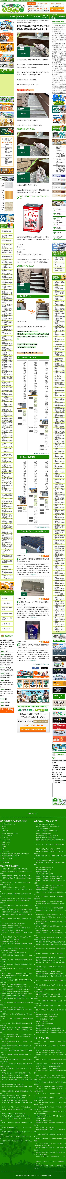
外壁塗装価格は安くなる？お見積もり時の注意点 (7, 267)
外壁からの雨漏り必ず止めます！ (44, 867)
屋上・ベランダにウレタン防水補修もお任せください (7, 526)
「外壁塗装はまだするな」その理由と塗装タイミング (7, 262)
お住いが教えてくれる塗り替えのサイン (7, 246)
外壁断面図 (5, 567)
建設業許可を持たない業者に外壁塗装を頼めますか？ (16, 853)
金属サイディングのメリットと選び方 (7, 445)
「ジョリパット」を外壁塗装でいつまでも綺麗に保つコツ (17, 1034)
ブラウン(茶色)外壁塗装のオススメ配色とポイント (60, 593)
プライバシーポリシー (7, 618)
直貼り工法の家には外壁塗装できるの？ (60, 456)
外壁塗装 (7, 77)
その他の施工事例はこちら (41, 453)
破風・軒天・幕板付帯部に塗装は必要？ (7, 379)
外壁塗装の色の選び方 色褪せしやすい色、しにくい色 (16, 875)
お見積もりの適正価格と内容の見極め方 (60, 323)
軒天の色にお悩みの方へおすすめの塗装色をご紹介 (7, 394)
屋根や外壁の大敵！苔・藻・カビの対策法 (60, 507)
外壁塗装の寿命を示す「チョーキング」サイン (7, 333)
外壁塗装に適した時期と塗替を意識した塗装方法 (7, 297)
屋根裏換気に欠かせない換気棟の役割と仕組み (7, 536)
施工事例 (12, 16)
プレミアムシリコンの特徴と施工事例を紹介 (60, 613)
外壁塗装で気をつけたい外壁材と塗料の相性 (7, 572)
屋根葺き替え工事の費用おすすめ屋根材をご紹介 (7, 277)
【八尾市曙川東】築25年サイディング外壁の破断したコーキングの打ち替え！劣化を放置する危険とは (59, 37)
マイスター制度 (6, 840)
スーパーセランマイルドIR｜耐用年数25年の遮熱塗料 (50, 1052)
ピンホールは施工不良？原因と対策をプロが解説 (7, 348)
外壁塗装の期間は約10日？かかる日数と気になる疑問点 (16, 898)
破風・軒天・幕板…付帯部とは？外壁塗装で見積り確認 (50, 942)
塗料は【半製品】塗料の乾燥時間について (7, 546)
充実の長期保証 (6, 842)
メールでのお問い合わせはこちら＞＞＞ (30, 353)
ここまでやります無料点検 (53, 16)
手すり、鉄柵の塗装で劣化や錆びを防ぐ (7, 480)
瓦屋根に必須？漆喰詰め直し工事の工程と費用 (48, 930)
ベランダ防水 (7, 92)
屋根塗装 (7, 82)
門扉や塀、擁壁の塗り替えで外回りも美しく (47, 887)
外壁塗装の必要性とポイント (43, 869)
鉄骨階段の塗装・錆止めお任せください (7, 475)
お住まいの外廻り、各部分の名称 (10, 939)
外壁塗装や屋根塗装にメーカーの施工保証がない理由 (60, 410)
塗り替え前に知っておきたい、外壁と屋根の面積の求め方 (17, 1027)
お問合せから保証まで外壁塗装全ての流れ (47, 831)
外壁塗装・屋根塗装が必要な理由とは (12, 925)
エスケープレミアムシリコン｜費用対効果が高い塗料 (50, 1064)
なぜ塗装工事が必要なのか (7, 236)
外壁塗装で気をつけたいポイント (7, 368)
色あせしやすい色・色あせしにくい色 (60, 162)
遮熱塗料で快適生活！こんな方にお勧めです (47, 1068)
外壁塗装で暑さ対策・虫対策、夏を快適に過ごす (48, 1028)
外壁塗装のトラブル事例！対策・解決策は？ (60, 552)
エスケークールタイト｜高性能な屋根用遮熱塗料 (48, 1066)
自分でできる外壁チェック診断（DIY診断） (13, 930)
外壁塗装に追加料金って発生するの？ (60, 303)
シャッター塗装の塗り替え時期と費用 (7, 496)
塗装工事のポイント (7, 241)
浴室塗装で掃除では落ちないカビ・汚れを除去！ (48, 994)
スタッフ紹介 (6, 603)
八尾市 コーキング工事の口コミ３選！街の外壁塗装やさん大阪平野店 (59, 90)
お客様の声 (20, 16)
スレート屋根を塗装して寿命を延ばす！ (46, 1019)
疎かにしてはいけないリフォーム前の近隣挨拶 (60, 339)
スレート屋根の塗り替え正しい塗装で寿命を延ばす (7, 429)
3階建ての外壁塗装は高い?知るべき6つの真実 (59, 349)
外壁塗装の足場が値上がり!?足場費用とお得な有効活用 (50, 1030)
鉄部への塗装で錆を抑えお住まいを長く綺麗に (7, 470)
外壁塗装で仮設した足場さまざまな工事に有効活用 (60, 420)
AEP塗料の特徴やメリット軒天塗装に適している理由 (60, 629)
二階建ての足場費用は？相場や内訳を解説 (60, 430)
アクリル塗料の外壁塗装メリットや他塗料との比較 (7, 307)
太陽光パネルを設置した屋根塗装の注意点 (60, 512)
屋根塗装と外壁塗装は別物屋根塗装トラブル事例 (7, 363)
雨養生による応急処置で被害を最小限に (60, 542)
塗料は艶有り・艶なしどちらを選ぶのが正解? (60, 461)
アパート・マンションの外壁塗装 (44, 1023)
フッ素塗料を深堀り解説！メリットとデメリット (60, 598)
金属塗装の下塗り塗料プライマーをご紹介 (60, 395)
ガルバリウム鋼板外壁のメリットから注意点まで (60, 369)
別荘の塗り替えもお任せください (60, 269)
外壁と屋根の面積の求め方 (7, 561)
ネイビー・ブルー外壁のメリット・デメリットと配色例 (16, 1107)
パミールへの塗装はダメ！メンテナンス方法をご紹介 (60, 522)
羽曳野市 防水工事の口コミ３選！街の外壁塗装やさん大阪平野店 (59, 66)
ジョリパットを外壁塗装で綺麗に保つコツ (60, 486)
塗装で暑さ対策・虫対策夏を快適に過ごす (7, 328)
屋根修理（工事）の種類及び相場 (7, 272)
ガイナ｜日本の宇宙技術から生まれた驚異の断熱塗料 (50, 1086)
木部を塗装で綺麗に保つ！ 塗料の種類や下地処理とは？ (16, 1077)
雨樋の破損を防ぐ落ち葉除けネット (7, 419)
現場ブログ (25, 20)
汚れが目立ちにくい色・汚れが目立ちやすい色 (60, 155)
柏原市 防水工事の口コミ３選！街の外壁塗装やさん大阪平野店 (59, 60)
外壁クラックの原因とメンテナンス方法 (7, 338)
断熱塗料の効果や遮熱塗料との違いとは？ (60, 527)
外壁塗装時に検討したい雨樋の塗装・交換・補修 (7, 409)
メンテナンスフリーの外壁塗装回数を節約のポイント (60, 364)
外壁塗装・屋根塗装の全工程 (43, 833)
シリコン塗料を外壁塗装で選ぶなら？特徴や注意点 (7, 318)
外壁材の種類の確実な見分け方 (59, 359)
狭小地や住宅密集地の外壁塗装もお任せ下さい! (7, 440)
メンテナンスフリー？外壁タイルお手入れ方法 (60, 471)
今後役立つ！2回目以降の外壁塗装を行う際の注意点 (49, 885)
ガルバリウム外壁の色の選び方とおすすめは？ (14, 952)
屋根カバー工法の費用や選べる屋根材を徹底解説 (7, 282)
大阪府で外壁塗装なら (7, 608)
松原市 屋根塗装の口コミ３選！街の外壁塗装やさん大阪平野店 (59, 72)
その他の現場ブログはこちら (41, 664)
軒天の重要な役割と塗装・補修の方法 (7, 389)
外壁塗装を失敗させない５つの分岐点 (60, 298)
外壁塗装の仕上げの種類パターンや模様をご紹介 (60, 608)
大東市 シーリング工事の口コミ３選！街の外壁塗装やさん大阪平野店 (59, 78)
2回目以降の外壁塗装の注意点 (60, 379)
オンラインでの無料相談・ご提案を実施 (60, 283)
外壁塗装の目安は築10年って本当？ (7, 251)
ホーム (4, 16)
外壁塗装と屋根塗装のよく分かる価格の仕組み (48, 826)
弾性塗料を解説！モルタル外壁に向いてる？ (60, 603)
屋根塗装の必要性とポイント (43, 871)
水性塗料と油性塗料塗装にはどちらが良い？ (60, 466)
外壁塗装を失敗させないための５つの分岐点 (13, 887)
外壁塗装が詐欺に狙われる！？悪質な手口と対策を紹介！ (17, 993)
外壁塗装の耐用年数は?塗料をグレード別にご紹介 (7, 292)
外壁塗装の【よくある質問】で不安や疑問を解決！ (15, 869)
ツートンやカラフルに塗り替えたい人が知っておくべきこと (60, 169)
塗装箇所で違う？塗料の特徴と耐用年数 (60, 384)
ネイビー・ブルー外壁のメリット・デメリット (60, 568)
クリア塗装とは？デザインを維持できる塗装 (7, 323)
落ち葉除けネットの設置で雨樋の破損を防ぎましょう (50, 971)
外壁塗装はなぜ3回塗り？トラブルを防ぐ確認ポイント (16, 989)
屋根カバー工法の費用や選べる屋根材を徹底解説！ (49, 878)
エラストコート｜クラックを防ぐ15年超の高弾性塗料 (50, 1075)
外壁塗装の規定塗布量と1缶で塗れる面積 (60, 496)
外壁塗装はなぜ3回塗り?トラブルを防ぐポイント (7, 373)
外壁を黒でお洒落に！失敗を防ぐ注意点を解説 (60, 578)
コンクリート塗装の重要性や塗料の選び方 (7, 501)
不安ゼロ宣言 (5, 844)
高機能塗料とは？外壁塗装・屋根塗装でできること (7, 358)
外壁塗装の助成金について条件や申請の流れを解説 (49, 901)
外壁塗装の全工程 (7, 256)
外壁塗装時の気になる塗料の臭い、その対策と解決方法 (16, 912)
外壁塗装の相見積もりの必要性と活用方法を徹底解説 (16, 991)
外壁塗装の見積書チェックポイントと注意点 (60, 318)
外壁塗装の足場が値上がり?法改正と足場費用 (60, 425)
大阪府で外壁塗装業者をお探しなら (11, 855)
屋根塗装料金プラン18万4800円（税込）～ (47, 837)
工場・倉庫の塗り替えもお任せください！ (60, 259)
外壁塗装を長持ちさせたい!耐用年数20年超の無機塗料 (60, 405)
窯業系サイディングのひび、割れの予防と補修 (60, 451)
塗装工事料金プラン (45, 16)
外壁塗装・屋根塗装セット (7, 87)
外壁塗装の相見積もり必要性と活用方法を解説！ (60, 308)
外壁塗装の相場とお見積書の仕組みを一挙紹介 (48, 849)
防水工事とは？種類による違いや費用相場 (7, 516)
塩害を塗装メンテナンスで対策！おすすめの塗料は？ (16, 1075)
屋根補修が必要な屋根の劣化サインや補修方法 (7, 424)
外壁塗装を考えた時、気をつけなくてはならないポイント (17, 986)
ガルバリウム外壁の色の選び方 (60, 374)
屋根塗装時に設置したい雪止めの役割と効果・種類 (7, 414)
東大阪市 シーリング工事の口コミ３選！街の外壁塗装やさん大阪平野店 (59, 84)
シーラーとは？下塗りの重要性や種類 (60, 400)
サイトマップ (6, 629)
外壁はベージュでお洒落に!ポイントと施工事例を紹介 (60, 588)
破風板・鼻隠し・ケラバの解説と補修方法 (7, 384)
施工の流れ (37, 16)
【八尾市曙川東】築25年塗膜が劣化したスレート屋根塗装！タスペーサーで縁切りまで (59, 47)
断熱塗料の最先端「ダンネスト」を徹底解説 (60, 532)
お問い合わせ (6, 624)
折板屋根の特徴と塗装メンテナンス (7, 455)
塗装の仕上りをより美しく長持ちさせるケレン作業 (7, 353)
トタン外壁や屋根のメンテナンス (7, 450)
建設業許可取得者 (7, 613)
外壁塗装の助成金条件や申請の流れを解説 (60, 293)
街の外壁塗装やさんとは (8, 824)
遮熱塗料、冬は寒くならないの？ (44, 1120)
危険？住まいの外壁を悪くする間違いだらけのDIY (60, 440)
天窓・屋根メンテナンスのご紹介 (7, 399)
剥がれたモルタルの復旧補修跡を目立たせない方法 (7, 343)
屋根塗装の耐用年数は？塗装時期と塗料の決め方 (60, 557)
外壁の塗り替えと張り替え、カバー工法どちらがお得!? (16, 937)
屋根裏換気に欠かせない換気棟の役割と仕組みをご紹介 (16, 1073)
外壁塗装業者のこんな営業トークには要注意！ (60, 435)
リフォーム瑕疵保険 (7, 835)
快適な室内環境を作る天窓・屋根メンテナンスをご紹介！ (51, 957)
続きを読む (34, 574)
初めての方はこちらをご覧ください (45, 824)
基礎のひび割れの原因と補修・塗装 (60, 547)
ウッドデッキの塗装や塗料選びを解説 (7, 485)
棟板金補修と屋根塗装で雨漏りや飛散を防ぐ (7, 506)
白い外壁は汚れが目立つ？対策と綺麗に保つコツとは (60, 583)
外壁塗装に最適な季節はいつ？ (7, 302)
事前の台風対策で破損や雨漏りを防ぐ (60, 537)
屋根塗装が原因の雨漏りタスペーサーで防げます (7, 435)
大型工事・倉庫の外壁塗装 (43, 1021)
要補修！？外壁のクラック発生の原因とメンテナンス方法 (17, 973)
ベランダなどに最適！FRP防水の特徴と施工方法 (7, 521)
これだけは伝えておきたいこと (10, 833)
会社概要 (62, 16)
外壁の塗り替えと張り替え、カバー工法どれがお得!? (60, 354)
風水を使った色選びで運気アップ (60, 148)
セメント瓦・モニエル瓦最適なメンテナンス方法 (7, 465)
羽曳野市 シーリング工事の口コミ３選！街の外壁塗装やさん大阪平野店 (59, 54)
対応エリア (5, 849)
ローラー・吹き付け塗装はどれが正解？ (60, 491)
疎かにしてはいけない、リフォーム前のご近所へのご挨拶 (17, 909)
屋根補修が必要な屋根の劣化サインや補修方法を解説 (50, 973)
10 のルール (5, 837)
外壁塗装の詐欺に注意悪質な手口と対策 (60, 329)
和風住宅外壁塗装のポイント (60, 476)
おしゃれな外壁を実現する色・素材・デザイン (60, 563)
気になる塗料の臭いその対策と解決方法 (60, 344)
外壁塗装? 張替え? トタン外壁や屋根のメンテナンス (49, 914)
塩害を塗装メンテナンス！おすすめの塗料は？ (7, 541)
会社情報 (4, 846)
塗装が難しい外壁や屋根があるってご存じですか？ (60, 446)
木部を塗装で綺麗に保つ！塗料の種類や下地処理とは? (60, 517)
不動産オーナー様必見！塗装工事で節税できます (60, 415)
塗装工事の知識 (6, 231)
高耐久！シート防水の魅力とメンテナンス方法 (7, 531)
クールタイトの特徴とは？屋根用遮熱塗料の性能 (60, 618)
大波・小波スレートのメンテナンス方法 (7, 577)
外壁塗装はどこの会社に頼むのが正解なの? (13, 1007)
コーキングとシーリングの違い (7, 552)
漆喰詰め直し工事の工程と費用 (60, 481)
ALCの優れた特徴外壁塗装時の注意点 (7, 557)
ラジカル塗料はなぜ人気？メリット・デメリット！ (60, 624)
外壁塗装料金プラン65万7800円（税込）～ (47, 835)
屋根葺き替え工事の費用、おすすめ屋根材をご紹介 (49, 876)
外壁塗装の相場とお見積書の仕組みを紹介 (60, 313)
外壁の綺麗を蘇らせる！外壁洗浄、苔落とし (60, 501)
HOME (19, 20)
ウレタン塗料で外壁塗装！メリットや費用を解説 (7, 312)
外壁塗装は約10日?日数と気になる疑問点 (60, 334)
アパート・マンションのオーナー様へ (60, 264)
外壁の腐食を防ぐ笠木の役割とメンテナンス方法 (7, 404)
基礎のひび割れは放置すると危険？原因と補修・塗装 (16, 1095)
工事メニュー (28, 16)
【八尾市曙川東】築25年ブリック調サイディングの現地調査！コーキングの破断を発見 (59, 28)
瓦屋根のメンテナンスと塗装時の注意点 (7, 460)
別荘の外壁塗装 (40, 1025)
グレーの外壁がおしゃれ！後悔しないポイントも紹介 (60, 573)
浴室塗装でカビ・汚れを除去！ (6, 490)
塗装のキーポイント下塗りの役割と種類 (60, 390)
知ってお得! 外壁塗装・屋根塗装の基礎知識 (13, 923)
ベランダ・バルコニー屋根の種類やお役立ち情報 (7, 511)
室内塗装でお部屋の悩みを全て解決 (45, 889)
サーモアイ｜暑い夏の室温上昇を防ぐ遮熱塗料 (48, 1050)
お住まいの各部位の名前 (7, 287)
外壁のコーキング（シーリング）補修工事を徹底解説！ (50, 908)
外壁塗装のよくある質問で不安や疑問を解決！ (60, 288)
